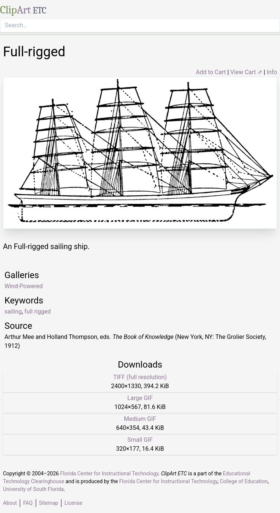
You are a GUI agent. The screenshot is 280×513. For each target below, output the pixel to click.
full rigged (38, 311)
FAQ (27, 503)
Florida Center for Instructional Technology (109, 473)
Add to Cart (211, 72)
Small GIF (140, 439)
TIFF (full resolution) (140, 377)
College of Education (244, 481)
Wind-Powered (23, 286)
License (73, 503)
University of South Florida (33, 489)
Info (272, 72)
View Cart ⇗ (246, 72)
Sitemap (48, 503)
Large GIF (140, 398)
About (10, 503)
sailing (13, 311)
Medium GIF (140, 418)
